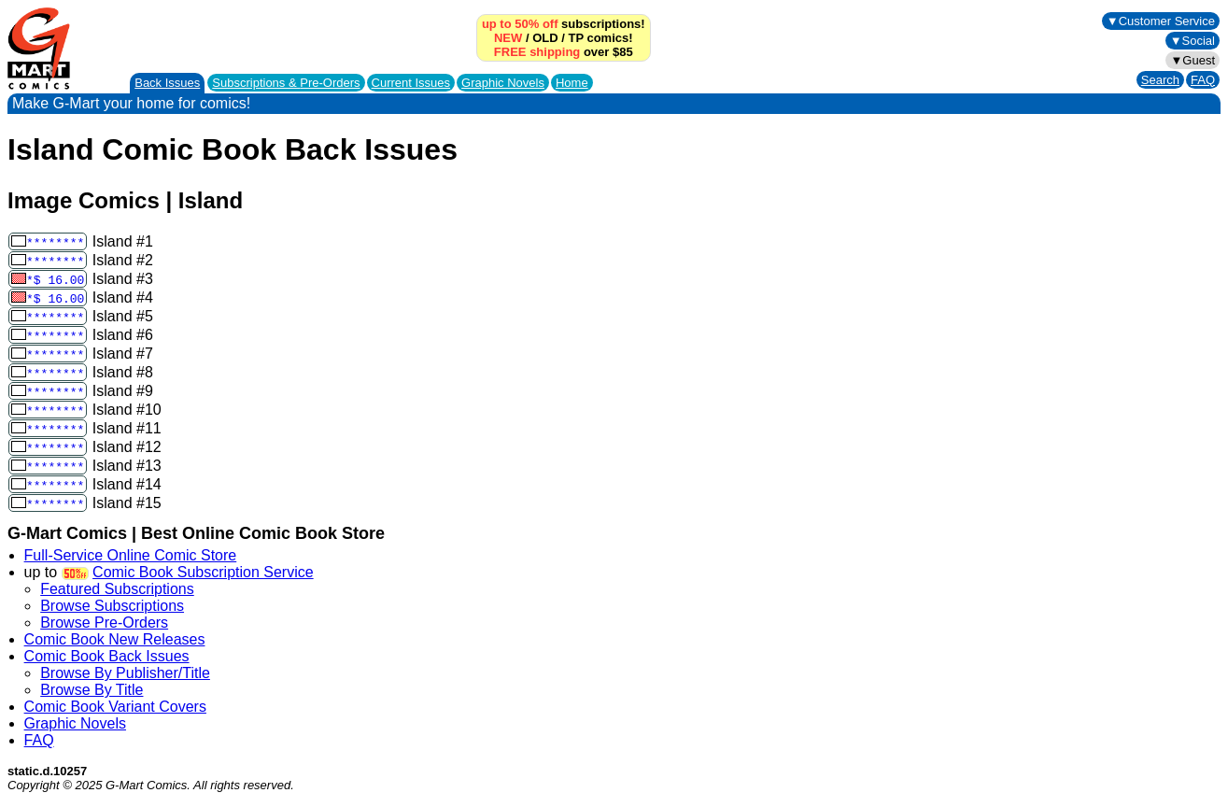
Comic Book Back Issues (107, 656)
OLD (545, 38)
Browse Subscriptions (112, 606)
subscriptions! (563, 24)
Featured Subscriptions (117, 589)
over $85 (563, 52)
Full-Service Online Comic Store (130, 555)
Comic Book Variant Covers (115, 707)
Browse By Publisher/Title (125, 673)
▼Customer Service (1161, 21)
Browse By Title (91, 690)
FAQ (1203, 80)
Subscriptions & (286, 83)
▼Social (1192, 41)
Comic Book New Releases (114, 639)
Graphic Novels (502, 83)
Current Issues (411, 83)
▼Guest (1192, 60)
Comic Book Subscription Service (203, 572)
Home (572, 83)
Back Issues (167, 83)
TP (575, 38)
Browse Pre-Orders (104, 622)
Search (1160, 80)
